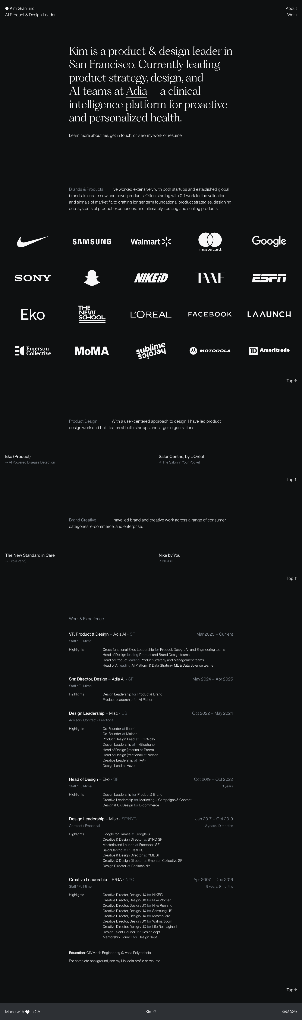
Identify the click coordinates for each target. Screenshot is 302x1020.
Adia (136, 90)
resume (175, 135)
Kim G (151, 1011)
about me (99, 135)
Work (292, 14)
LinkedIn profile (132, 961)
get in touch (121, 135)
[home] (30, 11)
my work (154, 135)
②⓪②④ (289, 1011)
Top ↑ (292, 380)
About (291, 8)
